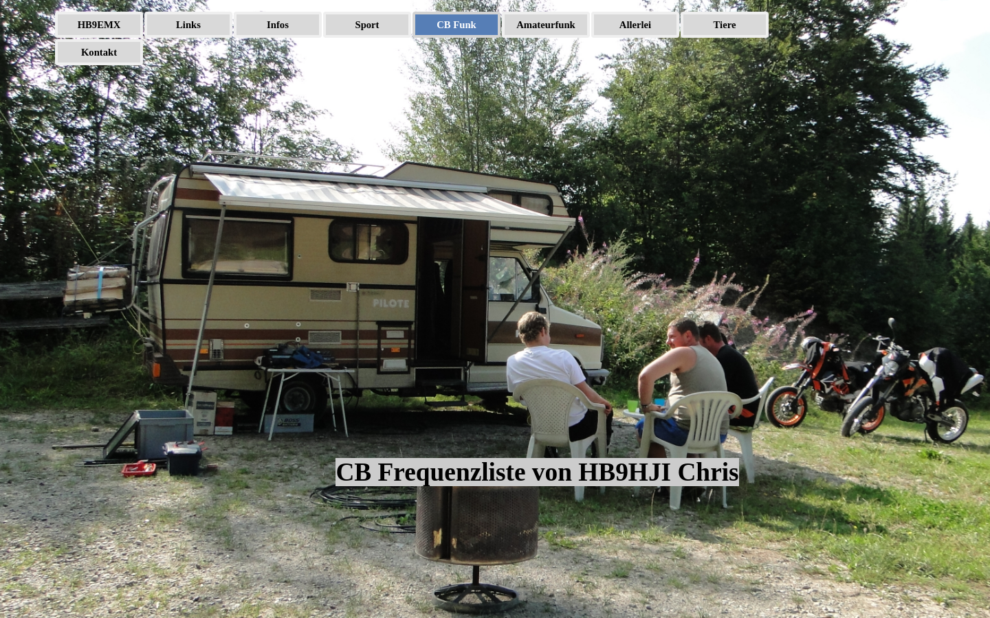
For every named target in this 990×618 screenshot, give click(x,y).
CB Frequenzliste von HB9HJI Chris (537, 472)
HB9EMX (99, 24)
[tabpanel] (537, 321)
